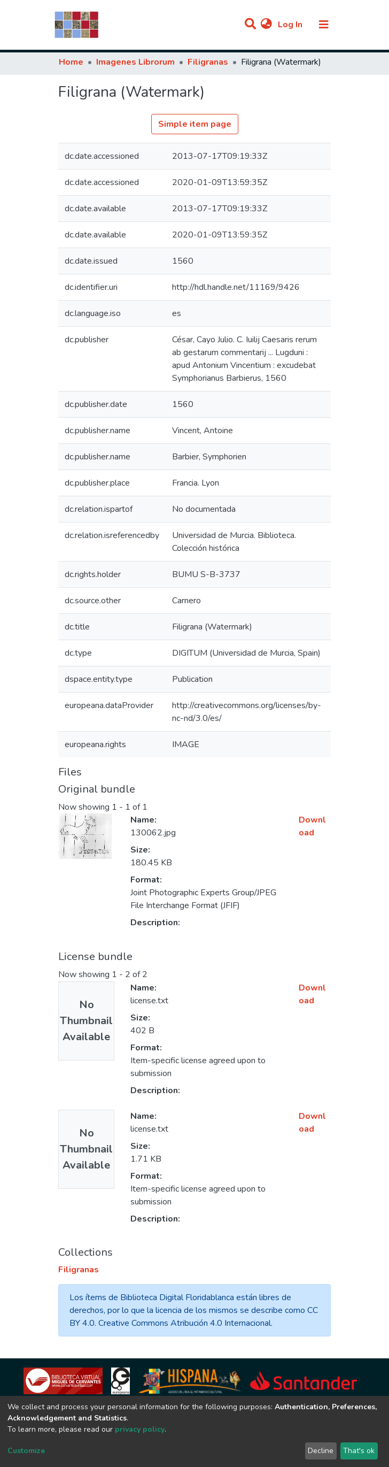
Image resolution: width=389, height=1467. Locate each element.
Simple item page (194, 124)
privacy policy (140, 1429)
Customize (26, 1451)
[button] (266, 24)
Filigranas (208, 62)
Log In (291, 24)
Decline (320, 1451)
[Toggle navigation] (324, 24)
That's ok (359, 1451)
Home (71, 62)
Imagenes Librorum (135, 62)
